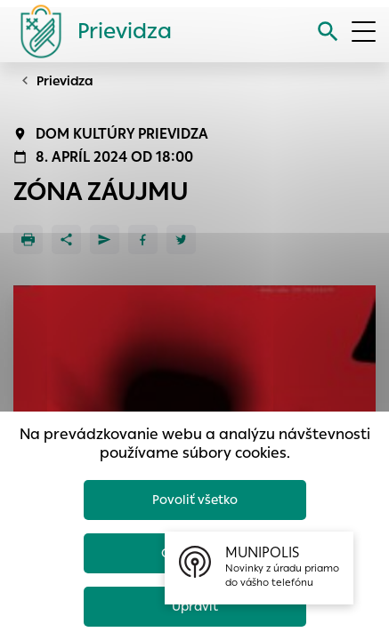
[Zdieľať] (66, 239)
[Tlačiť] (28, 239)
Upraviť (195, 606)
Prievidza (64, 81)
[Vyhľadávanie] (328, 31)
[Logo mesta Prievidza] (89, 31)
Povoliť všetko (195, 500)
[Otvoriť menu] (364, 31)
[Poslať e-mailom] (104, 239)
